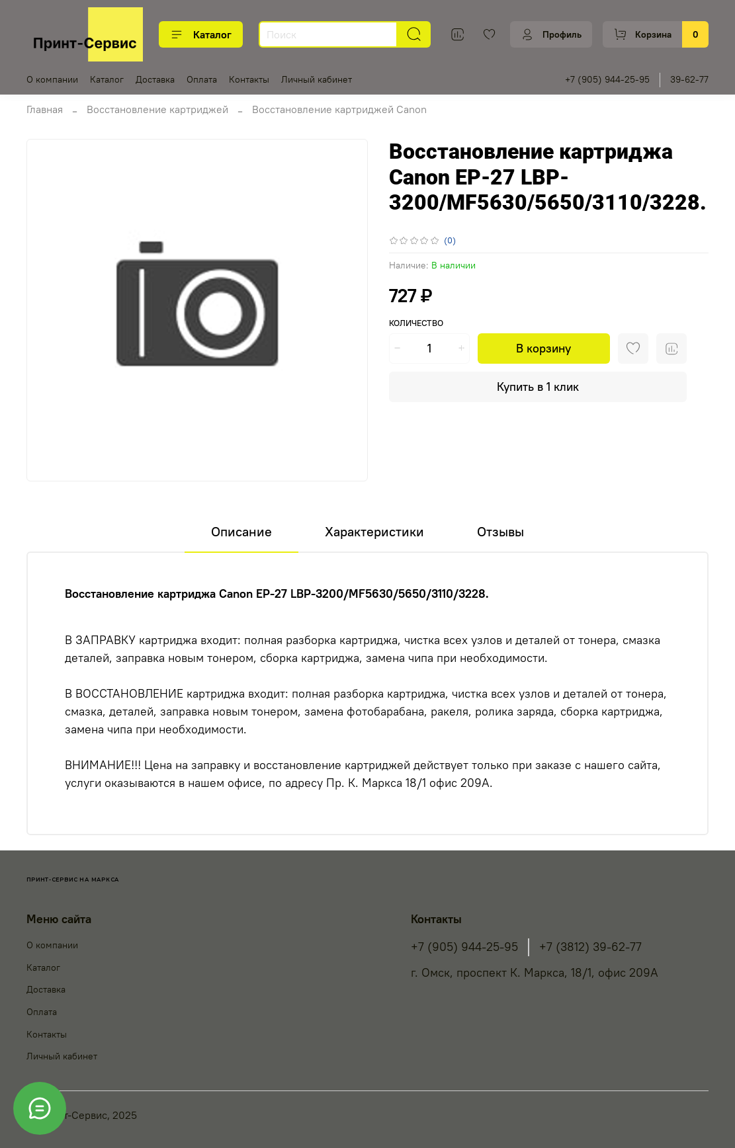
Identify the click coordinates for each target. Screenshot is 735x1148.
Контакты (249, 79)
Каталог (201, 34)
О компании (52, 79)
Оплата (202, 79)
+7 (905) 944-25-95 (607, 79)
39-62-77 (689, 79)
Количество (416, 323)
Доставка (155, 79)
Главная (44, 109)
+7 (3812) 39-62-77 (590, 947)
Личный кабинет (316, 79)
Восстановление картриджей (157, 109)
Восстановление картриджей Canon (339, 109)
